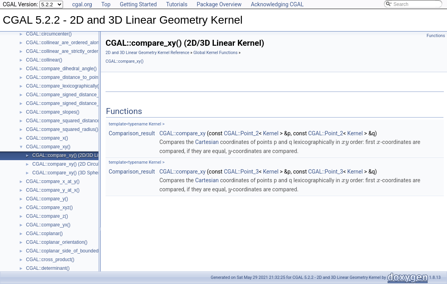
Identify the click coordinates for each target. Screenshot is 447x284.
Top (106, 4)
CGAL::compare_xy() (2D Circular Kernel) (76, 164)
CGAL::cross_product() (50, 259)
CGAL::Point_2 (241, 133)
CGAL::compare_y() (47, 199)
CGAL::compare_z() (47, 216)
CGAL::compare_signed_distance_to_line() (71, 94)
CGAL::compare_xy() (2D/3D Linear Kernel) (78, 155)
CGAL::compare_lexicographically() (63, 86)
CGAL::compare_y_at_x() (53, 190)
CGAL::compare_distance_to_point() (64, 77)
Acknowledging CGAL (277, 4)
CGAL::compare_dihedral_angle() (61, 68)
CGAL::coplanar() (44, 233)
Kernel (270, 133)
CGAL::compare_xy (183, 133)
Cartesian (207, 142)
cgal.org (82, 4)
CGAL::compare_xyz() (49, 207)
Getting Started (138, 4)
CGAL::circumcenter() (49, 34)
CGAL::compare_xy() (48, 146)
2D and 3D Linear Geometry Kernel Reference (147, 52)
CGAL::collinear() (44, 60)
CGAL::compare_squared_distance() (64, 120)
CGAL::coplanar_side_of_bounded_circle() (70, 251)
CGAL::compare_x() (47, 138)
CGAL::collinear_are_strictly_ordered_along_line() (78, 51)
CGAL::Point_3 (241, 171)
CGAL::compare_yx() (48, 225)
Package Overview (219, 4)
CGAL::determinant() (48, 268)
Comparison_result (132, 133)
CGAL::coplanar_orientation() (56, 242)
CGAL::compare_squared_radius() (62, 129)
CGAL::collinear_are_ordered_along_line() (70, 42)
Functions (436, 35)
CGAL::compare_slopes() (52, 112)
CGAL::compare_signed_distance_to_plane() (73, 103)
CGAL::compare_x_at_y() (53, 181)
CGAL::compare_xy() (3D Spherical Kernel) (77, 173)
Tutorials (176, 4)
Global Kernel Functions (215, 52)
